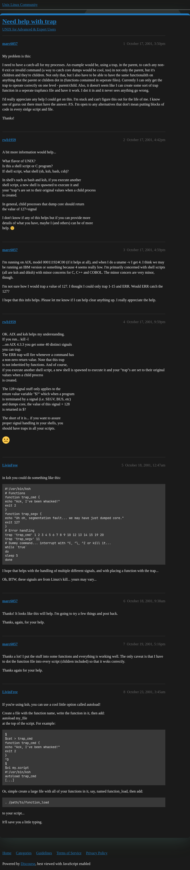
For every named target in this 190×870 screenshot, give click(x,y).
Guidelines (44, 853)
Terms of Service (69, 853)
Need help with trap (29, 21)
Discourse (28, 864)
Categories (24, 853)
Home (7, 853)
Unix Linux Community (20, 5)
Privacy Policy (97, 853)
